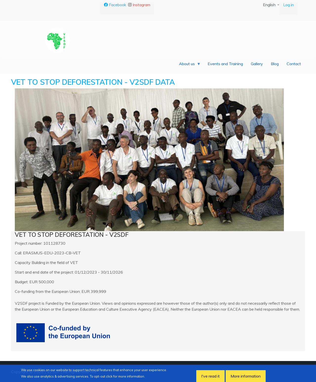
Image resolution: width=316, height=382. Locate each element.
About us (188, 65)
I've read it (210, 376)
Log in (288, 4)
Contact (294, 63)
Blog (275, 63)
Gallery (257, 63)
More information (246, 376)
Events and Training (225, 63)
